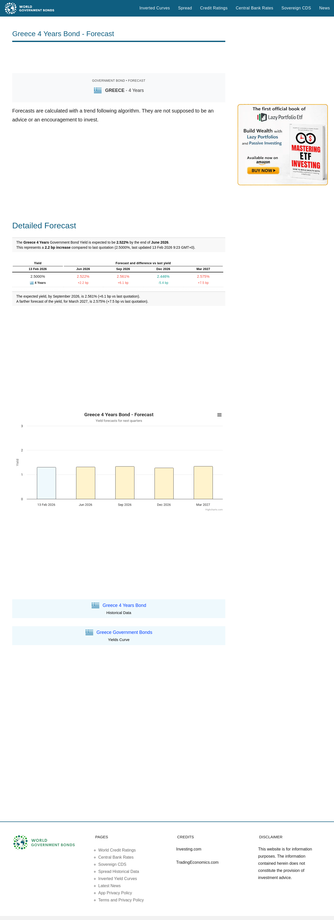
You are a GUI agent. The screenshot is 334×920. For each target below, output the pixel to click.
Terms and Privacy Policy (121, 900)
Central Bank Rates (254, 8)
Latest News (109, 886)
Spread (185, 8)
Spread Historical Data (118, 871)
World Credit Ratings (117, 850)
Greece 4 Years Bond (124, 605)
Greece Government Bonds (124, 632)
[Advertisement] (119, 57)
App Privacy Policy (115, 893)
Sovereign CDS (296, 8)
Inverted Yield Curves (117, 878)
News (324, 8)
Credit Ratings (214, 8)
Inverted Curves (154, 8)
